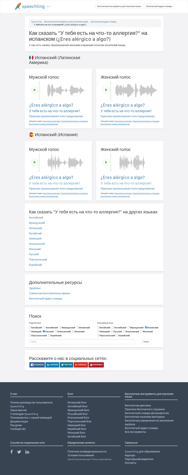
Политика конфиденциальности (87, 451)
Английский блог (78, 406)
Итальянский (37, 243)
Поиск (146, 342)
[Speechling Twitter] (21, 452)
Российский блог (78, 413)
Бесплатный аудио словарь (159, 6)
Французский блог (78, 410)
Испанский (35, 228)
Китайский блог (77, 436)
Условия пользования (81, 455)
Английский (36, 217)
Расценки (16, 425)
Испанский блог (77, 402)
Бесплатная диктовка (138, 405)
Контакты (130, 462)
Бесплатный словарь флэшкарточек (147, 413)
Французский (37, 222)
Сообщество (18, 428)
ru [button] (49, 6)
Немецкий (35, 238)
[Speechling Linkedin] (29, 452)
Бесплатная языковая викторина (145, 416)
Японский (35, 249)
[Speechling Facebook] (13, 452)
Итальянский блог (78, 417)
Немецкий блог (77, 425)
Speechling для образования (142, 451)
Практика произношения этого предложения (56, 116)
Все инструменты (135, 431)
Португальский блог (80, 421)
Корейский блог (77, 428)
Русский (34, 254)
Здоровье (35, 288)
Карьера (130, 455)
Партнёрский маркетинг (139, 459)
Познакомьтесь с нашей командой (31, 417)
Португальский (38, 259)
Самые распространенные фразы (49, 293)
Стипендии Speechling (24, 413)
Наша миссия (18, 410)
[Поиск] (82, 341)
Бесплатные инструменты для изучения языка (119, 6)
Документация (19, 421)
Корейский (35, 264)
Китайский (35, 233)
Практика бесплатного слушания (145, 409)
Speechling (36, 22)
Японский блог (76, 432)
